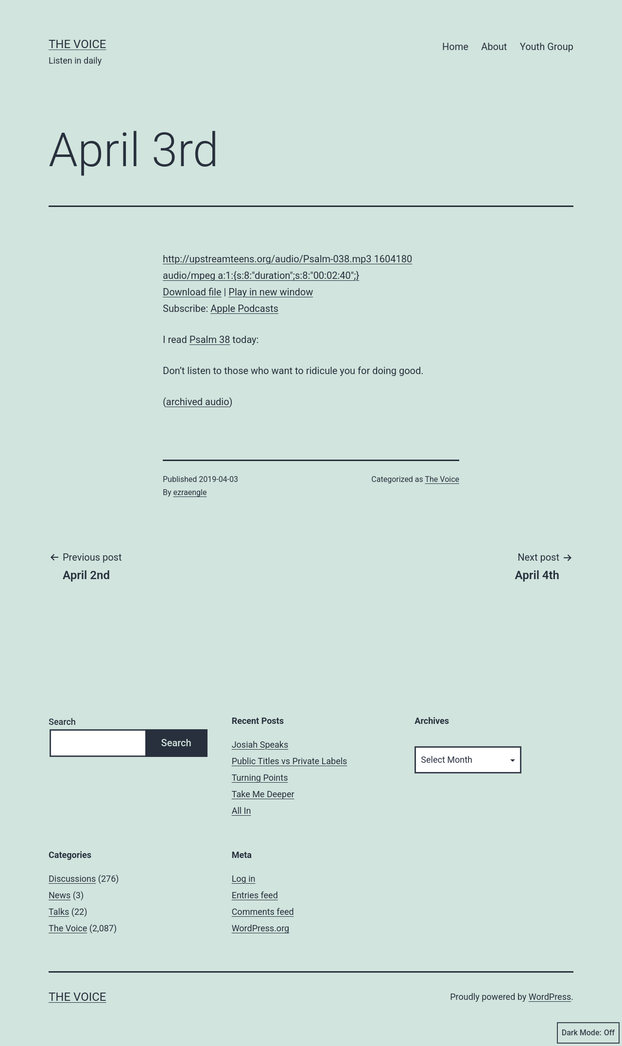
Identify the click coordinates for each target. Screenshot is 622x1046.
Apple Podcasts (244, 308)
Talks (59, 912)
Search (62, 722)
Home (455, 46)
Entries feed (255, 895)
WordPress (550, 997)
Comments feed (263, 912)
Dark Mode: (588, 1033)
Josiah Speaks (260, 744)
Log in (244, 879)
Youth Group (546, 46)
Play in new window (270, 292)
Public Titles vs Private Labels (289, 761)
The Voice (77, 44)
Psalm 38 (210, 339)
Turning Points (260, 777)
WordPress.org (261, 928)
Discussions (72, 879)
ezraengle (190, 492)
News (59, 895)
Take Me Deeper (263, 794)
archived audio (197, 402)
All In (241, 811)
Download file (192, 292)
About (494, 46)
